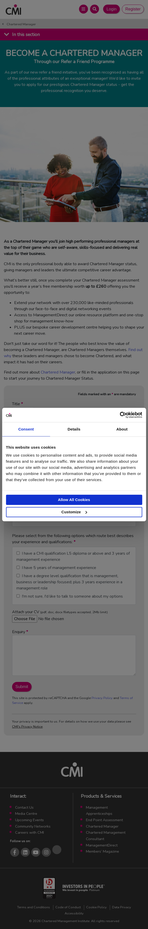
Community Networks (33, 826)
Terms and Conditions (33, 907)
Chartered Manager (21, 24)
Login (111, 9)
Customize (74, 512)
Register (133, 9)
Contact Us (24, 807)
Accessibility (74, 913)
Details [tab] (74, 429)
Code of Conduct (68, 907)
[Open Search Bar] (94, 9)
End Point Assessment (104, 819)
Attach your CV (60, 615)
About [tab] (122, 429)
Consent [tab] (26, 429)
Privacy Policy (102, 698)
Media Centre (26, 813)
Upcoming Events (29, 819)
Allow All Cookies (74, 499)
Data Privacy (121, 907)
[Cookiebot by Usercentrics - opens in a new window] (119, 415)
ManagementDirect (101, 845)
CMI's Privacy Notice (27, 726)
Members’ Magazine (102, 851)
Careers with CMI (29, 832)
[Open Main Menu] (83, 9)
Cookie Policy (96, 907)
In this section (26, 34)
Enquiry (74, 652)
